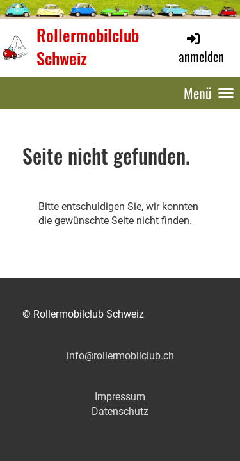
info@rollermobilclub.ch (120, 356)
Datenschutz (120, 411)
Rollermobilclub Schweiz (87, 47)
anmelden (201, 48)
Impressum (120, 397)
